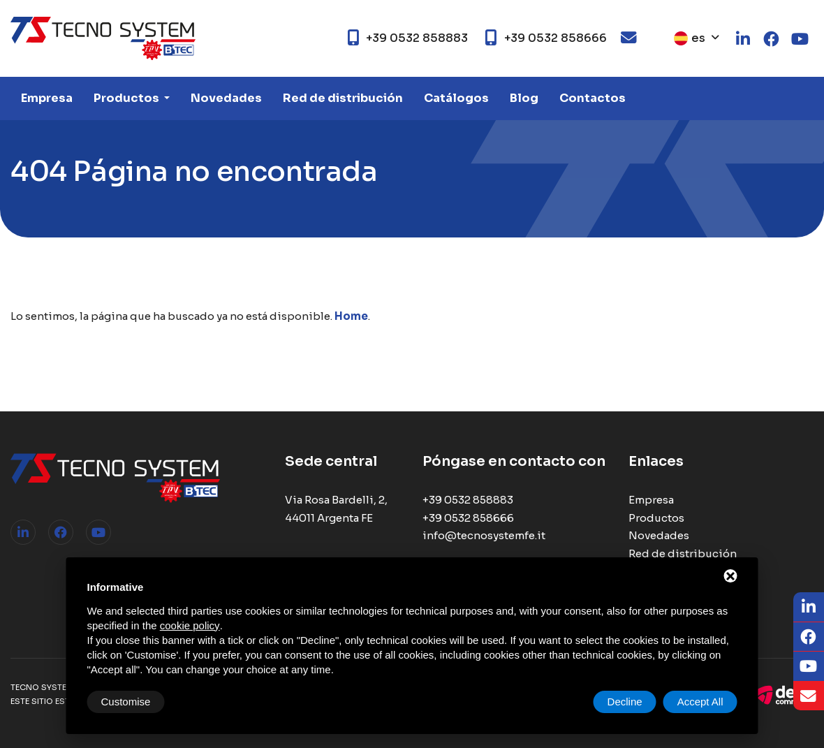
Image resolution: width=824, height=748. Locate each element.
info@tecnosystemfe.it (483, 535)
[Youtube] (808, 667)
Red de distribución (343, 98)
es (689, 38)
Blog (524, 98)
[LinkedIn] (808, 607)
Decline (625, 701)
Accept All (700, 701)
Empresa (47, 98)
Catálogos (456, 98)
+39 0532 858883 (467, 499)
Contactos (592, 98)
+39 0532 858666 (468, 518)
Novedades (226, 98)
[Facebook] (808, 637)
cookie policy (190, 625)
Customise (126, 701)
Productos (127, 98)
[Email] (808, 696)
